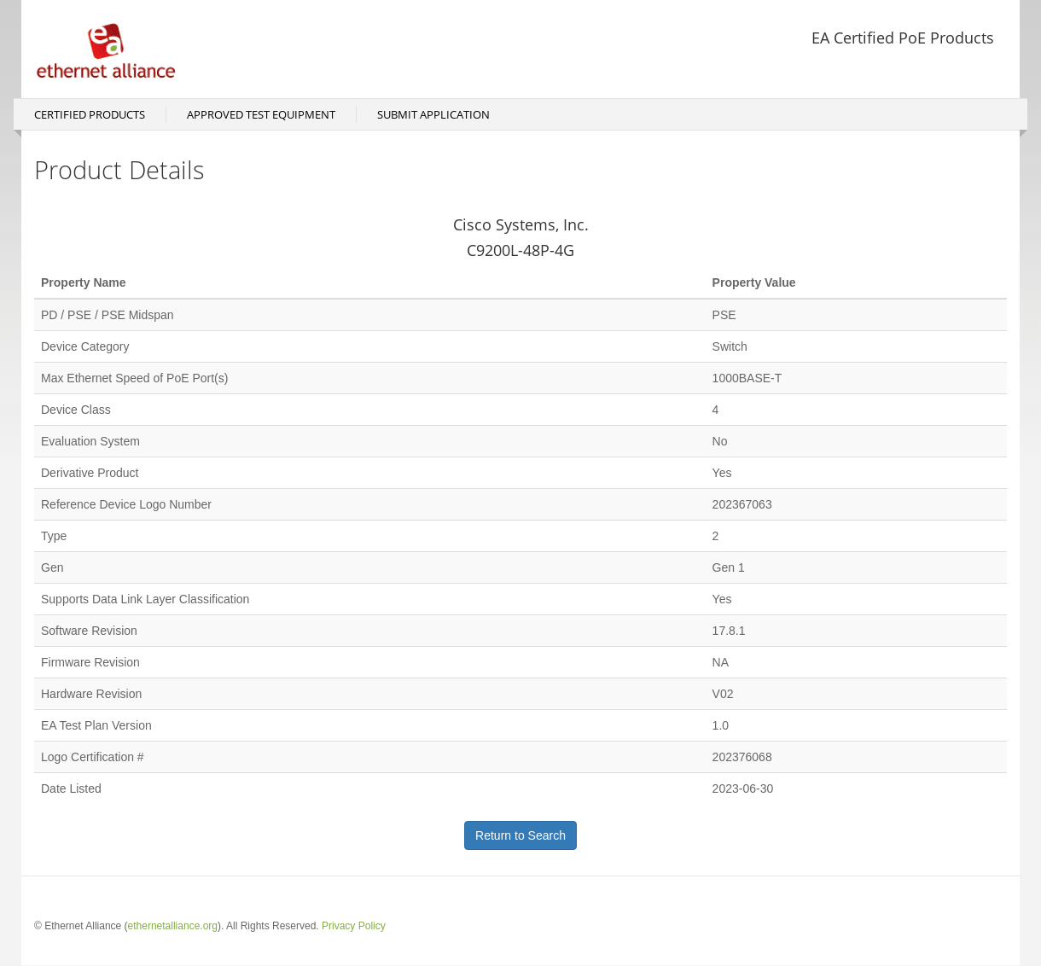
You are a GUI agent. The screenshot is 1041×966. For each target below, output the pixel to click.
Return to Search (520, 835)
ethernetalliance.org (173, 926)
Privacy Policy (354, 926)
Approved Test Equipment (261, 114)
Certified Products (89, 114)
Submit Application (433, 114)
